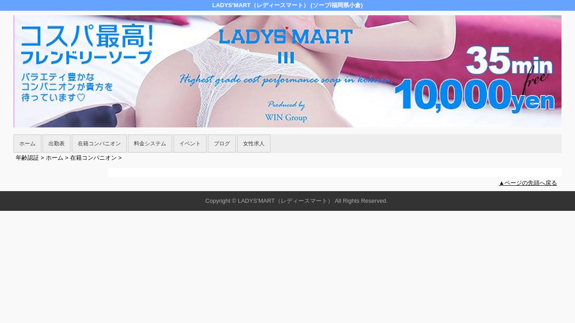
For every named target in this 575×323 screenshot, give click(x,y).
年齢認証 (27, 157)
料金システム (150, 143)
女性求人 (254, 143)
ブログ (222, 143)
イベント (190, 143)
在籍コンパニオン (99, 143)
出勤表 (57, 143)
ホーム (27, 143)
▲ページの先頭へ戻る (528, 182)
